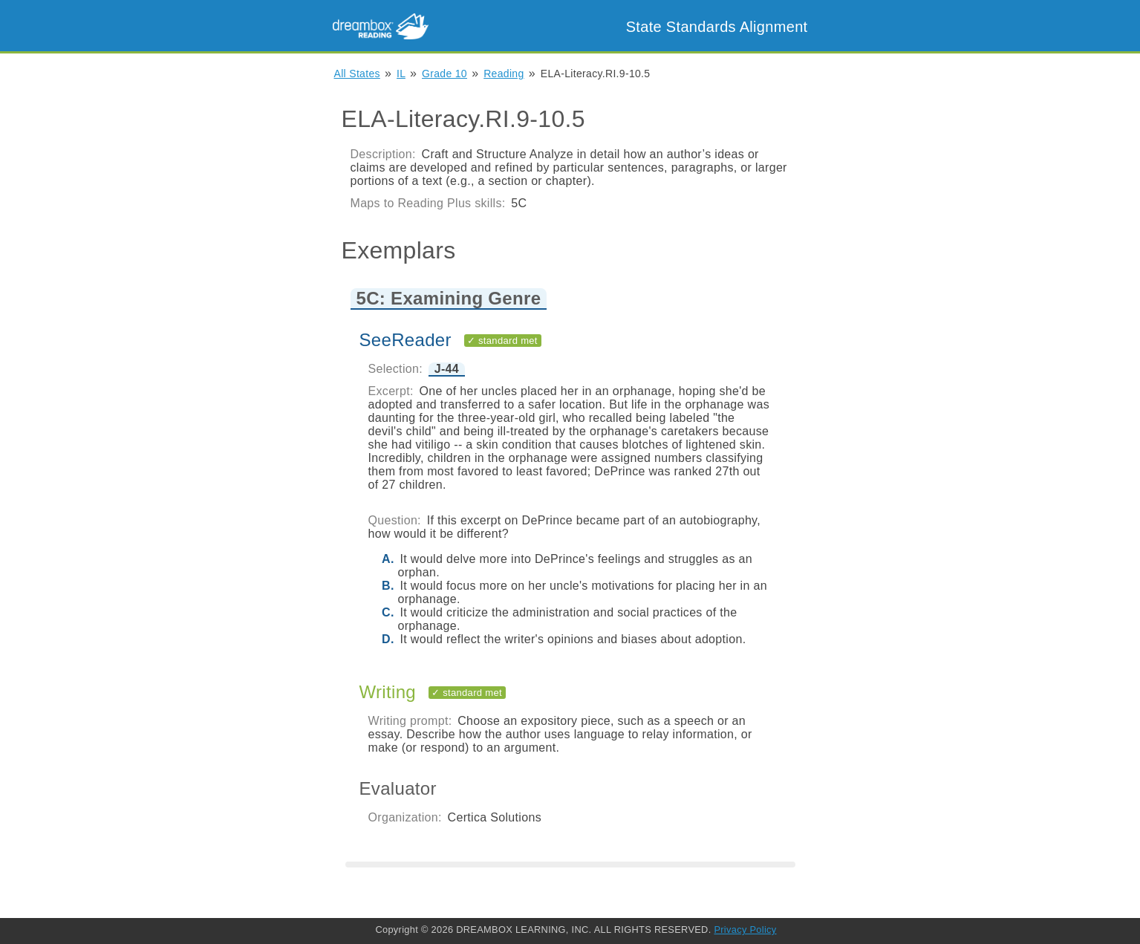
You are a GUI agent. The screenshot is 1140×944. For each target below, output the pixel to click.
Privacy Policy (745, 929)
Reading (503, 73)
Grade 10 (444, 73)
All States (357, 73)
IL (401, 73)
